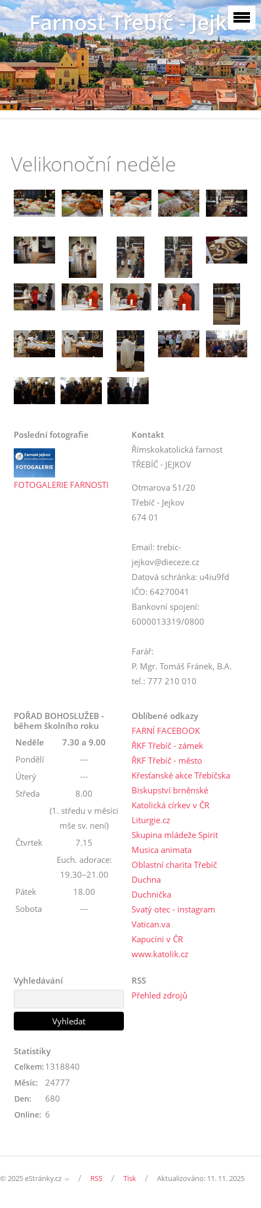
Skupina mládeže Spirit (175, 834)
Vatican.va (151, 924)
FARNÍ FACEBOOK (166, 730)
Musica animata (162, 849)
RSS (96, 1178)
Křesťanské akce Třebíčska (181, 775)
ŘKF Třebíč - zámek (167, 745)
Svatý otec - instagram (173, 909)
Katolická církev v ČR (170, 804)
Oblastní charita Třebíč (174, 864)
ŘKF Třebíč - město (167, 760)
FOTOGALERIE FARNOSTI (61, 484)
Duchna (146, 879)
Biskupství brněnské (170, 790)
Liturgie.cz (151, 819)
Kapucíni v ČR (157, 938)
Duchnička (151, 894)
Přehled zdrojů (159, 995)
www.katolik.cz (160, 953)
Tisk (129, 1178)
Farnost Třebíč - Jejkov (139, 22)
